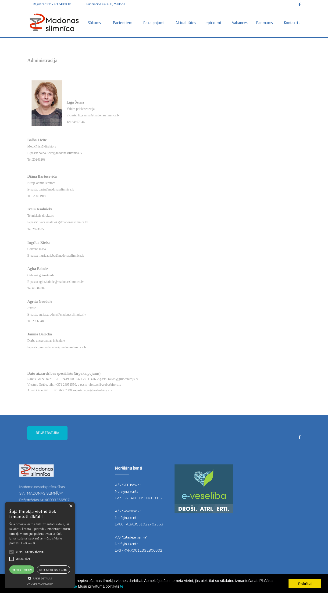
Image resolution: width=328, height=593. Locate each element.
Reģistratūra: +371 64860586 (52, 4)
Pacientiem (122, 23)
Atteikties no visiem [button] (53, 569)
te (75, 586)
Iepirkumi (212, 23)
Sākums (94, 23)
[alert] (40, 545)
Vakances (240, 23)
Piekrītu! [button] (305, 584)
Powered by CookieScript (40, 583)
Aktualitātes (185, 23)
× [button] (70, 506)
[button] (39, 578)
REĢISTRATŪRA (47, 443)
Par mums (264, 23)
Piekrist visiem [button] (22, 569)
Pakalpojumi (153, 23)
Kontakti (291, 23)
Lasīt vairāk (28, 543)
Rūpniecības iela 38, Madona (105, 4)
